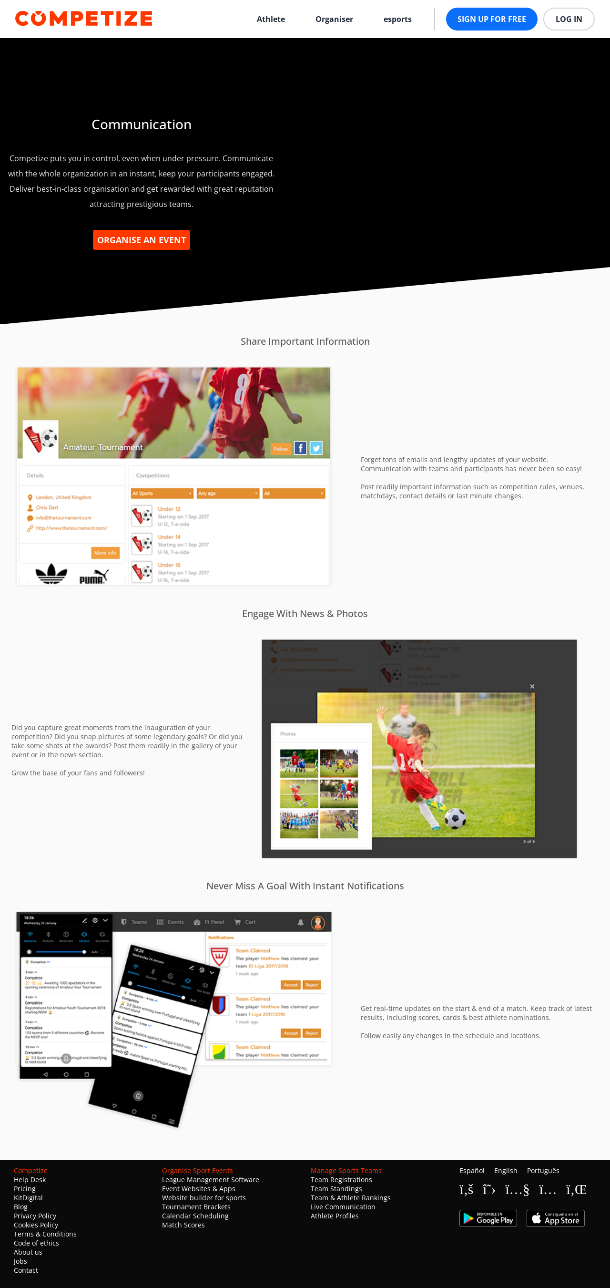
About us (28, 1252)
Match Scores (183, 1224)
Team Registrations (341, 1179)
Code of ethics (36, 1242)
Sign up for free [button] (492, 19)
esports (398, 19)
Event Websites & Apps (198, 1188)
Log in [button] (569, 19)
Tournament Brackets (196, 1206)
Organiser (334, 19)
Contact (26, 1270)
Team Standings (336, 1188)
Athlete (271, 19)
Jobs (20, 1261)
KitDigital (28, 1197)
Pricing (25, 1188)
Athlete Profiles (335, 1215)
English (506, 1170)
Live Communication (343, 1206)
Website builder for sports (204, 1197)
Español (472, 1170)
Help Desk (30, 1179)
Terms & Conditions (45, 1233)
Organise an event (141, 240)
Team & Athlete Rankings (351, 1197)
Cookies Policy (36, 1224)
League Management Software (210, 1179)
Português (543, 1170)
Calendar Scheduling (195, 1215)
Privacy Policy (35, 1215)
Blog (21, 1206)
